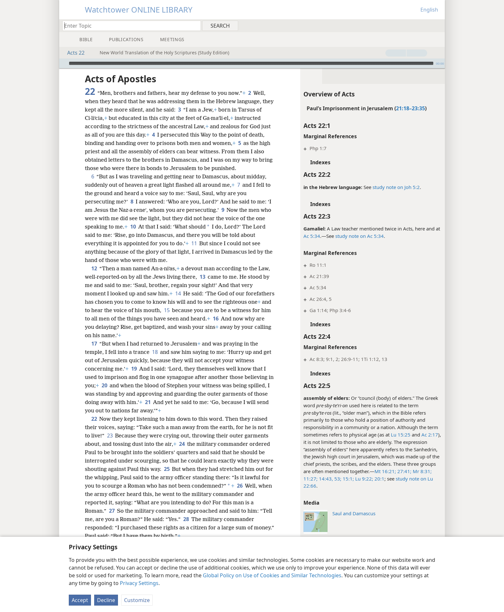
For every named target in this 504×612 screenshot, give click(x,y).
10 (133, 226)
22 (94, 418)
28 (186, 519)
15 (167, 310)
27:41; (403, 471)
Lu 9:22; (363, 478)
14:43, (325, 478)
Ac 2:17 (429, 434)
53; (337, 478)
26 (240, 485)
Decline (106, 600)
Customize (137, 600)
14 (178, 293)
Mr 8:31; (421, 471)
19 (134, 368)
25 (167, 469)
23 (110, 435)
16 (216, 318)
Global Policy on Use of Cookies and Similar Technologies (272, 575)
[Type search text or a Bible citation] (128, 25)
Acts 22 (73, 52)
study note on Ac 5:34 (359, 236)
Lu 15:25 (400, 434)
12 (94, 268)
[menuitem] (437, 25)
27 (112, 510)
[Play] (63, 63)
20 (104, 385)
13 (202, 276)
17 (94, 343)
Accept (80, 600)
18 (155, 352)
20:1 (378, 478)
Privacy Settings (139, 583)
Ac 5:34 (311, 236)
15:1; (347, 478)
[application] (252, 63)
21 (148, 402)
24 (182, 443)
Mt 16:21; (385, 471)
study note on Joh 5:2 (396, 187)
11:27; (310, 478)
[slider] (251, 63)
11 (194, 243)
